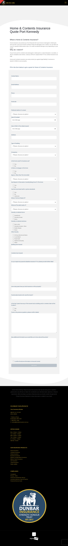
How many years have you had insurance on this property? (34, 288)
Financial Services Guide (16, 481)
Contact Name (34, 77)
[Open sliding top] (2, 2)
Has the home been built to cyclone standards (23, 189)
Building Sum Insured (34, 246)
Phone (34, 94)
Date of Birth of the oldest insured (34, 128)
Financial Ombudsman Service (17, 477)
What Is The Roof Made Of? (18, 198)
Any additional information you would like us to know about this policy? (34, 347)
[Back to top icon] (34, 534)
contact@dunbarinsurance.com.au (20, 422)
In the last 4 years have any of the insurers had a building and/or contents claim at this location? (33, 304)
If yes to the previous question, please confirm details (34, 322)
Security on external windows (18, 221)
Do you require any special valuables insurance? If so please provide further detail (34, 271)
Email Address (34, 86)
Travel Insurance (14, 462)
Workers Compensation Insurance (18, 457)
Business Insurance (15, 455)
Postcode (34, 103)
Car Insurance (13, 460)
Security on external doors (18, 212)
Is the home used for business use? (20, 161)
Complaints (13, 474)
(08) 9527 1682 (15, 420)
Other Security (14, 232)
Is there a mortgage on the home (19, 168)
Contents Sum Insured (34, 254)
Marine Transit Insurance (16, 459)
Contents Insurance (15, 452)
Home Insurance (14, 450)
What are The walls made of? (18, 205)
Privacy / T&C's (14, 476)
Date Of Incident (34, 119)
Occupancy (34, 154)
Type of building (34, 145)
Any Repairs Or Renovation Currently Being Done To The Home (27, 182)
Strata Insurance (14, 454)
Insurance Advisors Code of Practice (19, 479)
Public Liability (13, 464)
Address (34, 136)
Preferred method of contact (18, 110)
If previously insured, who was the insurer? (34, 296)
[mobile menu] (65, 2)
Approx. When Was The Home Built (20, 175)
